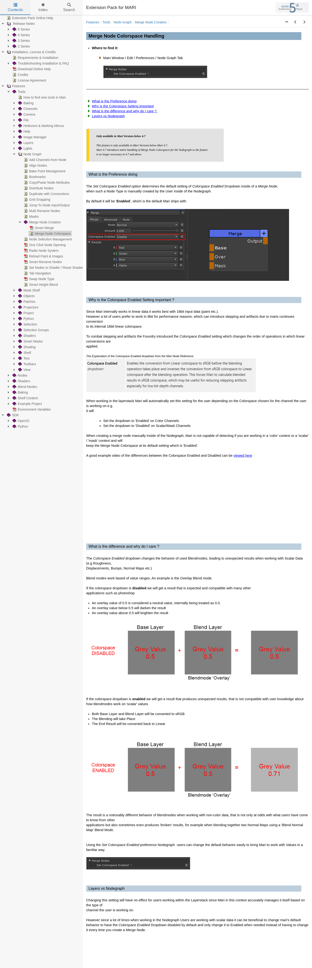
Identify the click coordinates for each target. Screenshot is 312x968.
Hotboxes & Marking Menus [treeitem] (40, 126)
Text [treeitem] (23, 358)
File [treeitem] (23, 120)
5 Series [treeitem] (21, 29)
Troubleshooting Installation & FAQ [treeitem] (40, 63)
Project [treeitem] (25, 313)
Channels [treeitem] (27, 109)
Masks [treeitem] (31, 216)
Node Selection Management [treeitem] (47, 239)
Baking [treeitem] (25, 103)
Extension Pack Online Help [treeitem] (29, 18)
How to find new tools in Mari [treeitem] (41, 97)
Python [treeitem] (25, 318)
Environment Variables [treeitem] (31, 409)
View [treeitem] (24, 370)
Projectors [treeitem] (27, 307)
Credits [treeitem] (20, 75)
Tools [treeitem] (19, 92)
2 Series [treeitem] (21, 46)
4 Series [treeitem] (21, 35)
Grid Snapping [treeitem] (36, 199)
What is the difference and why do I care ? (125, 111)
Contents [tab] (15, 7)
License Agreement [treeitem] (29, 80)
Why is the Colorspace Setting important (123, 106)
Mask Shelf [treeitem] (28, 290)
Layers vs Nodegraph (108, 116)
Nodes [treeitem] (19, 375)
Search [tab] (69, 7)
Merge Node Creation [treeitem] (42, 222)
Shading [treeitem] (26, 347)
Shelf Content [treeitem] (25, 398)
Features (92, 22)
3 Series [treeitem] (21, 40)
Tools (106, 22)
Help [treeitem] (23, 131)
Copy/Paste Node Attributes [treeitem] (46, 182)
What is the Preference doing (114, 101)
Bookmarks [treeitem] (34, 177)
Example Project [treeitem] (27, 404)
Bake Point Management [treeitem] (44, 171)
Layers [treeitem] (25, 143)
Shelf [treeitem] (24, 353)
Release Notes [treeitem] (20, 23)
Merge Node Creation (151, 22)
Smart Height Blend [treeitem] (40, 284)
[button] (286, 22)
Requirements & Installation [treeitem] (35, 58)
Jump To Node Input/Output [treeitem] (46, 205)
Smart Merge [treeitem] (41, 228)
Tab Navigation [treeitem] (37, 273)
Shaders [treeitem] (26, 336)
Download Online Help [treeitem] (31, 69)
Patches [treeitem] (26, 301)
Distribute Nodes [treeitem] (38, 188)
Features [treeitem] (15, 86)
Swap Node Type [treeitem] (38, 279)
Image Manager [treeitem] (32, 137)
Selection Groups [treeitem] (33, 330)
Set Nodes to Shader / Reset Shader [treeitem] (53, 267)
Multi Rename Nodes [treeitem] (41, 211)
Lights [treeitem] (24, 148)
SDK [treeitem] (12, 415)
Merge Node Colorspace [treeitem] (50, 233)
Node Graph (123, 22)
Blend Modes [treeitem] (24, 387)
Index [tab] (43, 7)
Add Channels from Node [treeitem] (44, 160)
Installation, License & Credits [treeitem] (31, 52)
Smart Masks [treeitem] (30, 341)
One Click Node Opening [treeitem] (44, 245)
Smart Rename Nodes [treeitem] (42, 262)
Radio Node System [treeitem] (41, 250)
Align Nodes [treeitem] (35, 165)
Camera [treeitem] (26, 114)
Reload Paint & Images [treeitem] (43, 256)
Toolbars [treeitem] (26, 364)
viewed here (242, 455)
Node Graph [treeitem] (29, 154)
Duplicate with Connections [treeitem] (46, 194)
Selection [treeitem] (27, 324)
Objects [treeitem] (26, 296)
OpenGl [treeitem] (20, 421)
